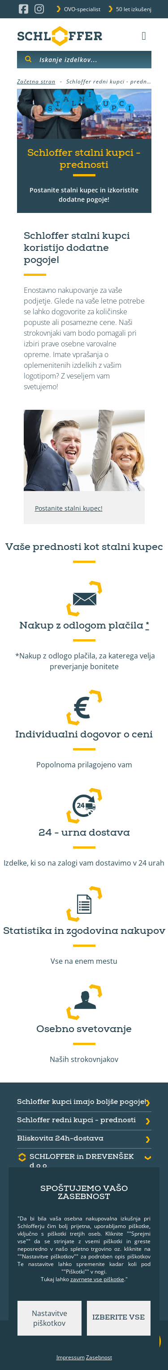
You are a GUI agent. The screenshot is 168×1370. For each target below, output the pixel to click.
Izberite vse (118, 1318)
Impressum (70, 1357)
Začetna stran (36, 81)
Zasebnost (99, 1357)
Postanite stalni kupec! (69, 508)
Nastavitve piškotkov (49, 1318)
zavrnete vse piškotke (97, 1279)
